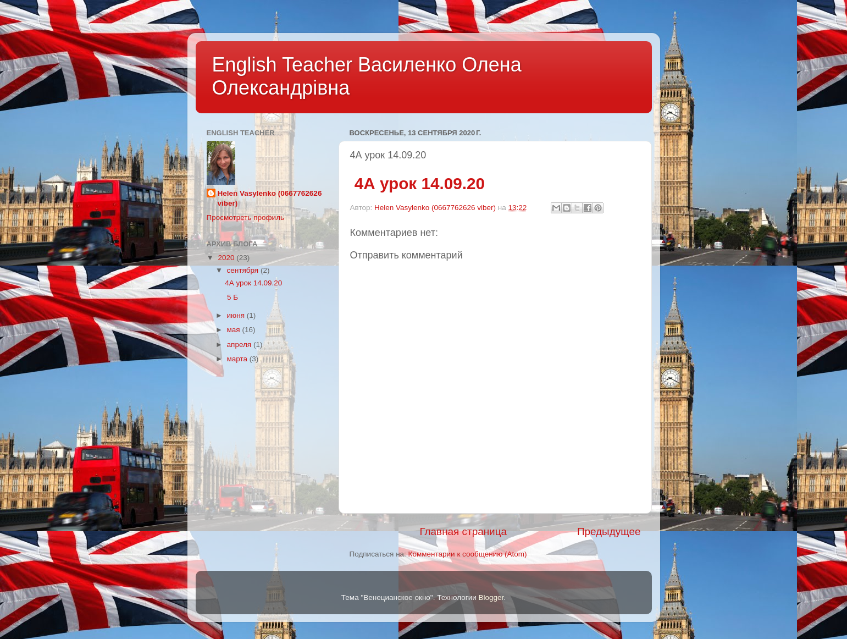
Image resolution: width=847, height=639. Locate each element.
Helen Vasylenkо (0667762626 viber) (270, 198)
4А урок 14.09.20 (417, 183)
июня (237, 315)
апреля (240, 344)
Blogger (491, 597)
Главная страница (463, 531)
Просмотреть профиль (246, 217)
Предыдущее (609, 531)
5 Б (231, 297)
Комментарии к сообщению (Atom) (467, 554)
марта (238, 359)
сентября (244, 270)
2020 (227, 258)
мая (234, 330)
